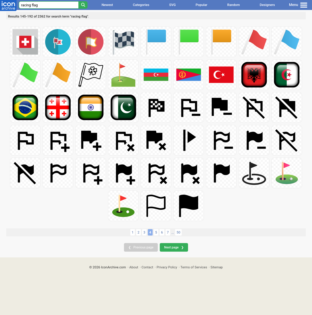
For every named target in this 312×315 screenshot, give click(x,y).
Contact (147, 267)
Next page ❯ (173, 247)
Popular (201, 5)
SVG (172, 5)
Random (233, 5)
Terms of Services (193, 267)
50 (178, 232)
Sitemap (217, 267)
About (133, 267)
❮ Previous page (140, 247)
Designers (267, 5)
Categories (141, 5)
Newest (107, 5)
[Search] (83, 5)
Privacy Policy (167, 267)
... (172, 233)
